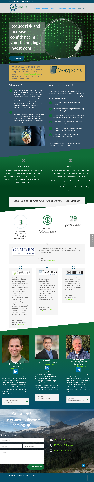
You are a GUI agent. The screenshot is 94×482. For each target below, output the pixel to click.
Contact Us (72, 8)
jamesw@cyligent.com (15, 368)
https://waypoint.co (31, 74)
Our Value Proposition (40, 8)
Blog (79, 8)
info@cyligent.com (63, 439)
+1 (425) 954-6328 (63, 444)
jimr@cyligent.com (78, 366)
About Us (53, 8)
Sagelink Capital (22, 324)
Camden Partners (52, 260)
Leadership (62, 8)
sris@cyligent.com (47, 364)
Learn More (17, 58)
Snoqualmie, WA (62, 450)
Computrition (69, 299)
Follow (89, 466)
